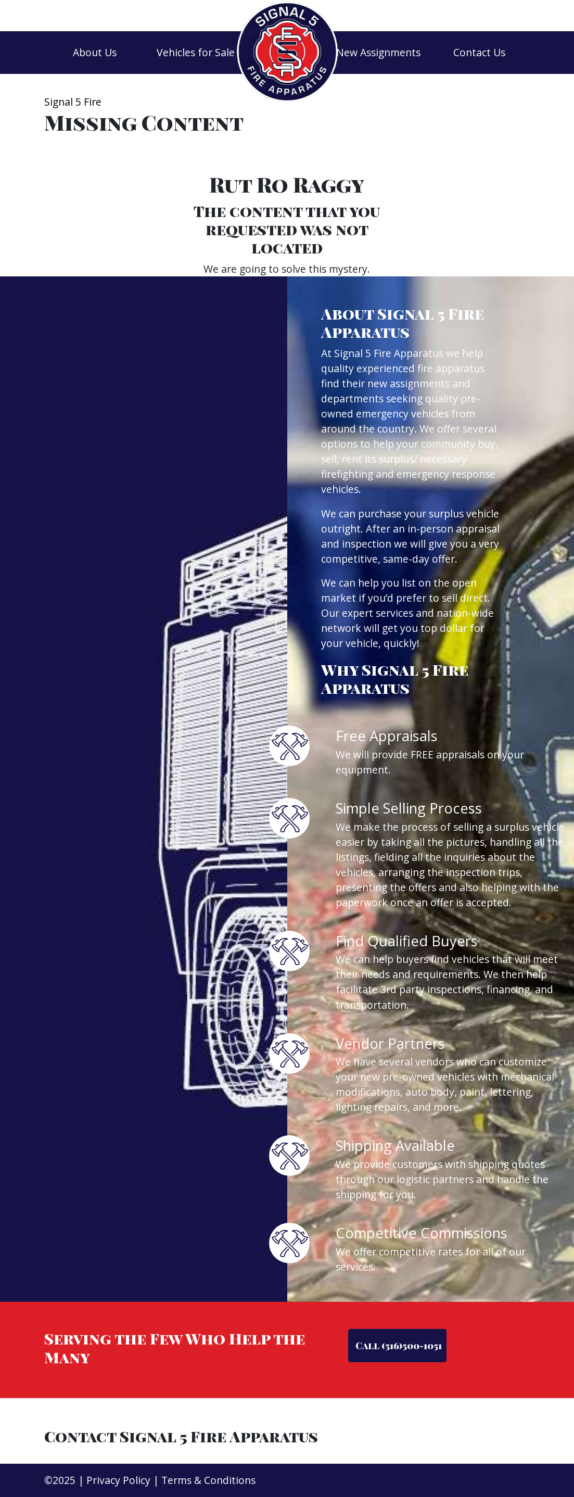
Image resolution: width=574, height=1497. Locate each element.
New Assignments (378, 52)
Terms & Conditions (208, 1480)
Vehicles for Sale (196, 52)
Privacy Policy (118, 1480)
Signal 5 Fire (72, 102)
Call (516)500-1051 (397, 1345)
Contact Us (479, 52)
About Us (95, 52)
